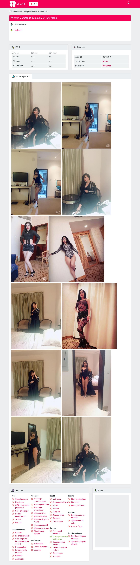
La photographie (22, 536)
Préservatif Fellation (57, 532)
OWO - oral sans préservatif (22, 506)
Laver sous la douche (21, 551)
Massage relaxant (41, 528)
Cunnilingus (58, 553)
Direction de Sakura (39, 532)
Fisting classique (78, 499)
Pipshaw (18, 556)
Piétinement (58, 521)
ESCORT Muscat (15, 11)
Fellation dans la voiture (60, 548)
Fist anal (75, 502)
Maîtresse (57, 499)
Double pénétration (20, 515)
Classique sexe (21, 499)
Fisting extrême (77, 505)
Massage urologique (38, 508)
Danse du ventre (41, 547)
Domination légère (60, 502)
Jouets (18, 519)
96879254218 (20, 25)
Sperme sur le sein (77, 521)
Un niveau (19, 502)
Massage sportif (41, 525)
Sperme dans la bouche (77, 516)
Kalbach (16, 30)
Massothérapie (40, 516)
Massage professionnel (40, 500)
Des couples (20, 547)
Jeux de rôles (58, 515)
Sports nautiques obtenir (78, 542)
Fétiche (18, 523)
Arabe (105, 61)
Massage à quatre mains (41, 520)
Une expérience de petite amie (60, 537)
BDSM (55, 505)
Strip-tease (38, 543)
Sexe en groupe (21, 511)
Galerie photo (20, 76)
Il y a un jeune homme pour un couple (22, 541)
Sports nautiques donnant (78, 537)
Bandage (56, 518)
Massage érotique (41, 504)
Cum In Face (76, 526)
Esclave (56, 508)
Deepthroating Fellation (59, 543)
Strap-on (56, 512)
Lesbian (37, 550)
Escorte (18, 533)
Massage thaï (39, 513)
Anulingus (19, 559)
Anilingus (57, 556)
